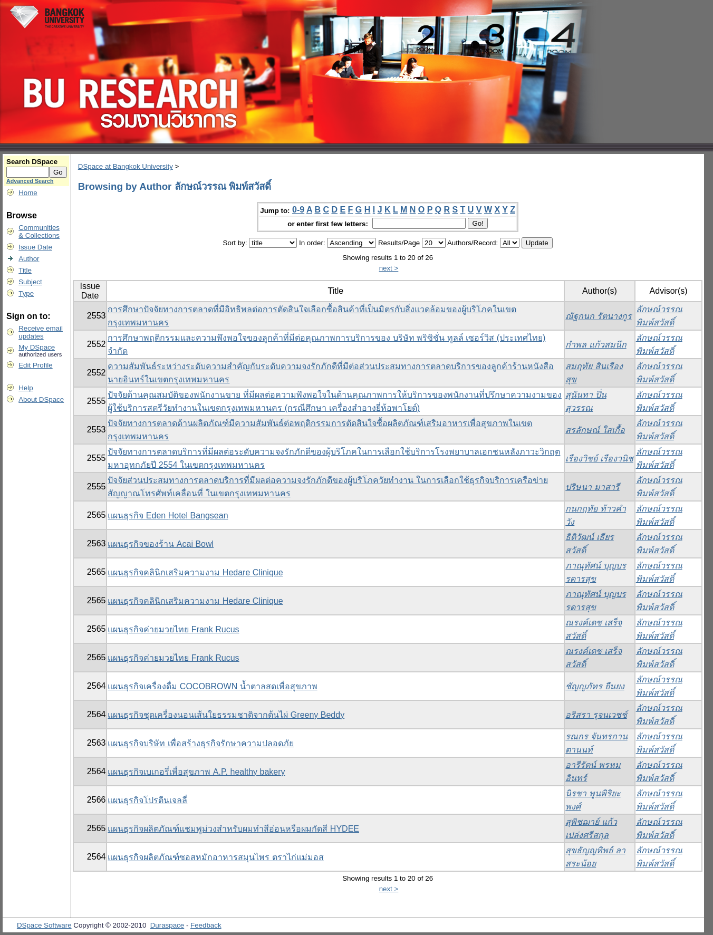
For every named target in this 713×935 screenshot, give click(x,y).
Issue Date (35, 247)
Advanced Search (29, 181)
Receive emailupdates (40, 332)
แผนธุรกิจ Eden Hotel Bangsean (168, 515)
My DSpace (36, 347)
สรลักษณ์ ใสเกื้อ (594, 430)
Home (27, 193)
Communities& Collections (39, 231)
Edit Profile (35, 365)
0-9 (298, 209)
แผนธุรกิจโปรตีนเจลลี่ (147, 800)
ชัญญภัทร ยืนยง (594, 686)
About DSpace (41, 399)
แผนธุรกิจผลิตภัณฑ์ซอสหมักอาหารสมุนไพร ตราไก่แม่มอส (215, 857)
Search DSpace (31, 162)
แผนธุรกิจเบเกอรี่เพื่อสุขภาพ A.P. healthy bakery (196, 771)
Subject (30, 282)
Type (26, 293)
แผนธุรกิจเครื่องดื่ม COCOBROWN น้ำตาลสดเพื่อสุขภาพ (212, 686)
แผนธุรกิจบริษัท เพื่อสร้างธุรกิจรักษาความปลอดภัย (200, 743)
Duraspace (167, 925)
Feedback (205, 925)
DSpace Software (44, 925)
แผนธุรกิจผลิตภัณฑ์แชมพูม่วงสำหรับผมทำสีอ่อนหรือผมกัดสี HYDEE (233, 828)
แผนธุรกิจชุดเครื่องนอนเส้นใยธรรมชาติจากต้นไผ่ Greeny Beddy (226, 714)
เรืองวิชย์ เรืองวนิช (599, 458)
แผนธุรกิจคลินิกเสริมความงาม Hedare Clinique (195, 572)
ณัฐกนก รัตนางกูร (598, 316)
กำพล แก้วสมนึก (595, 344)
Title (25, 270)
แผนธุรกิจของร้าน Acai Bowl (161, 543)
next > (389, 268)
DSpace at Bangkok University (125, 166)
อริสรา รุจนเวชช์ (596, 714)
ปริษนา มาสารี (592, 487)
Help (25, 388)
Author (28, 259)
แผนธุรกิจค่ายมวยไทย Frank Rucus (173, 629)
